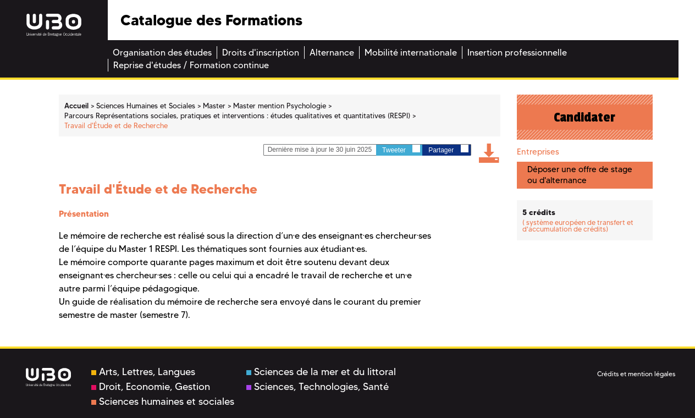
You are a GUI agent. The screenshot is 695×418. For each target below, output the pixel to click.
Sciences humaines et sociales (162, 401)
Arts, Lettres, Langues (143, 372)
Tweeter (401, 149)
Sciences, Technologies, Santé (317, 387)
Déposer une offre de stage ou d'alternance (579, 174)
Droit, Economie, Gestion (150, 387)
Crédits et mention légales (636, 374)
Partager (448, 149)
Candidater (584, 117)
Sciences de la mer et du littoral (321, 372)
